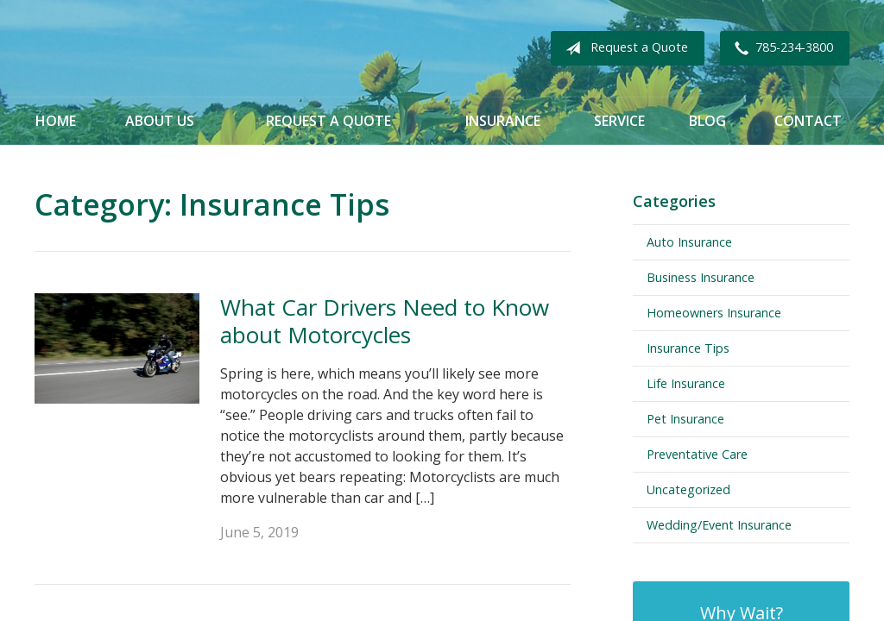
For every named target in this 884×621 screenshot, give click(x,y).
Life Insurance (686, 383)
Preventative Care (697, 454)
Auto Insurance (689, 242)
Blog (707, 120)
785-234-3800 (780, 48)
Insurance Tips (688, 348)
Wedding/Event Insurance (719, 525)
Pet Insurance (685, 419)
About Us (159, 120)
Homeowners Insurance (714, 312)
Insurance (502, 120)
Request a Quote (623, 48)
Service (619, 120)
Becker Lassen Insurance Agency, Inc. (229, 48)
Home (55, 120)
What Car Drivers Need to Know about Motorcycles (384, 321)
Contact (808, 120)
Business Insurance (701, 277)
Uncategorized (688, 489)
